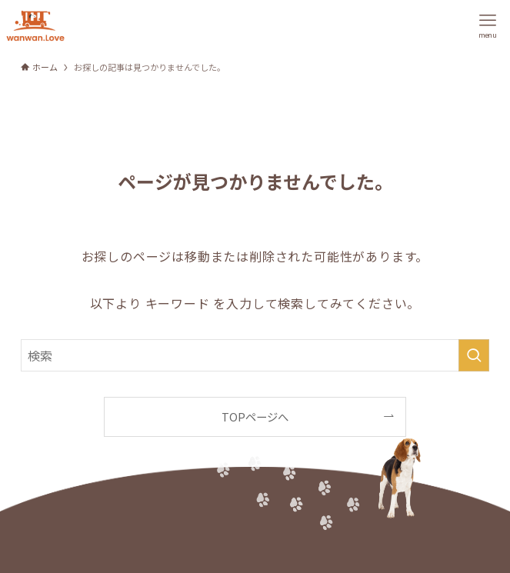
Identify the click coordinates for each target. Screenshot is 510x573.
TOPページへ (255, 416)
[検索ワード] (255, 355)
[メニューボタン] (487, 26)
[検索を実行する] (473, 355)
